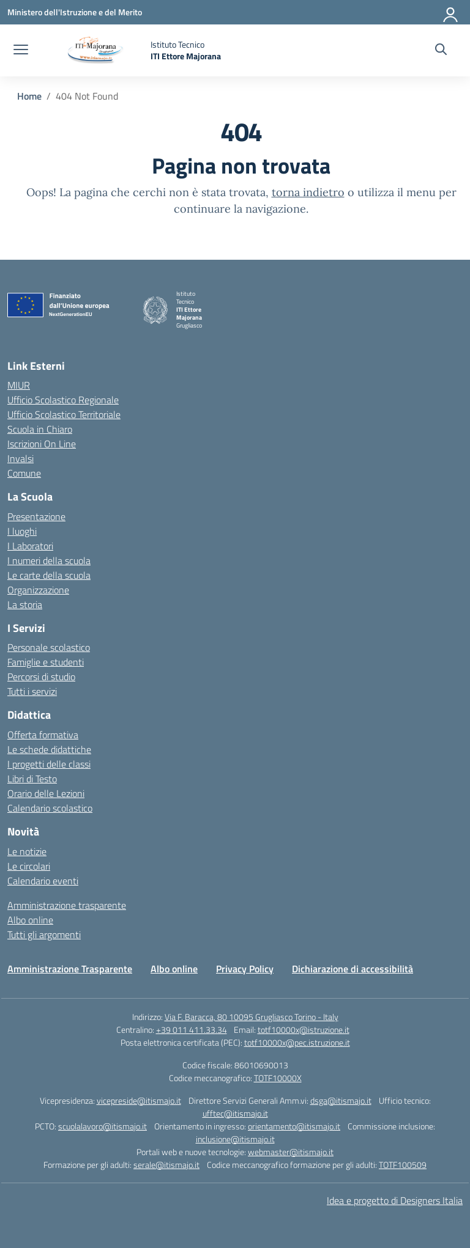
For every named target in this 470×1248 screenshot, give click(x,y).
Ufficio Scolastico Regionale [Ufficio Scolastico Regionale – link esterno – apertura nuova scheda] (63, 399)
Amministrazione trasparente (66, 905)
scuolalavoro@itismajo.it (102, 1126)
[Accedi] (451, 12)
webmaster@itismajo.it (291, 1151)
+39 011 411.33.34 (191, 1029)
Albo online (30, 919)
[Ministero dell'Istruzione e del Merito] (74, 12)
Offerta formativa (42, 734)
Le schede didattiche (49, 749)
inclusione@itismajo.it (235, 1138)
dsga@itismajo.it (340, 1100)
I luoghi (22, 531)
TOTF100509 (403, 1164)
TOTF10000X (278, 1077)
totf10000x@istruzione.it (303, 1029)
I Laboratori (30, 545)
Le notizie (27, 851)
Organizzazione (38, 589)
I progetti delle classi (49, 764)
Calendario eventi (42, 880)
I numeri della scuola (49, 560)
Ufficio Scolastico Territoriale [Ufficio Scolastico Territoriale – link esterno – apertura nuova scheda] (64, 414)
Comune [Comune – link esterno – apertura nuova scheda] (24, 473)
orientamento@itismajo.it (294, 1126)
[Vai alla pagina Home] (29, 96)
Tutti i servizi (32, 691)
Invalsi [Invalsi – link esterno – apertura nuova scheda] (20, 458)
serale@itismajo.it (166, 1164)
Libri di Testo (32, 778)
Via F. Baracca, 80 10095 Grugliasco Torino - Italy (251, 1016)
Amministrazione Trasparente (69, 968)
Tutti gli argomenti (44, 934)
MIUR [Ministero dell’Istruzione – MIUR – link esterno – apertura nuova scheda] (18, 385)
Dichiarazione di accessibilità (352, 968)
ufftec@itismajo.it (235, 1113)
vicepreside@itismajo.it (139, 1100)
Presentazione (36, 516)
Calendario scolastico (49, 808)
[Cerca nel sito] (440, 51)
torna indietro (308, 192)
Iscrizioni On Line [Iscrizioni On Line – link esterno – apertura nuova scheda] (41, 443)
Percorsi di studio (41, 676)
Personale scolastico (48, 647)
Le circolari (28, 866)
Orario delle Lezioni (45, 793)
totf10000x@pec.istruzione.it (297, 1042)
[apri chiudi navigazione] (20, 50)
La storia (24, 604)
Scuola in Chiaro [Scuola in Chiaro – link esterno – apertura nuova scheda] (39, 429)
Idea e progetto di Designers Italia (395, 1200)
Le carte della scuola (49, 575)
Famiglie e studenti (45, 662)
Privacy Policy (245, 968)
